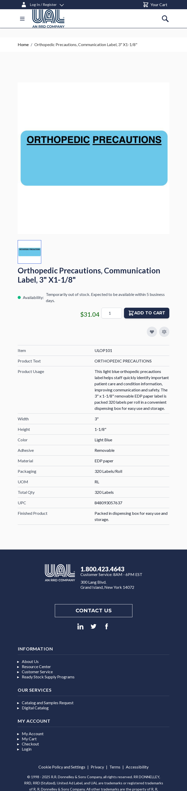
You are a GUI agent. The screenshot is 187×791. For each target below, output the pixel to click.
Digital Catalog (35, 707)
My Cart (29, 738)
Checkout (30, 743)
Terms (114, 766)
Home (23, 44)
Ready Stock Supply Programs (48, 676)
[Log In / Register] (42, 3)
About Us (30, 661)
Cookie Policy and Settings (61, 766)
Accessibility (137, 766)
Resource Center (36, 666)
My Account (33, 733)
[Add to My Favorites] (152, 332)
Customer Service (37, 671)
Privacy (97, 766)
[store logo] (48, 18)
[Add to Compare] (164, 332)
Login (27, 748)
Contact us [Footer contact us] (94, 610)
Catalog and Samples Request (48, 702)
